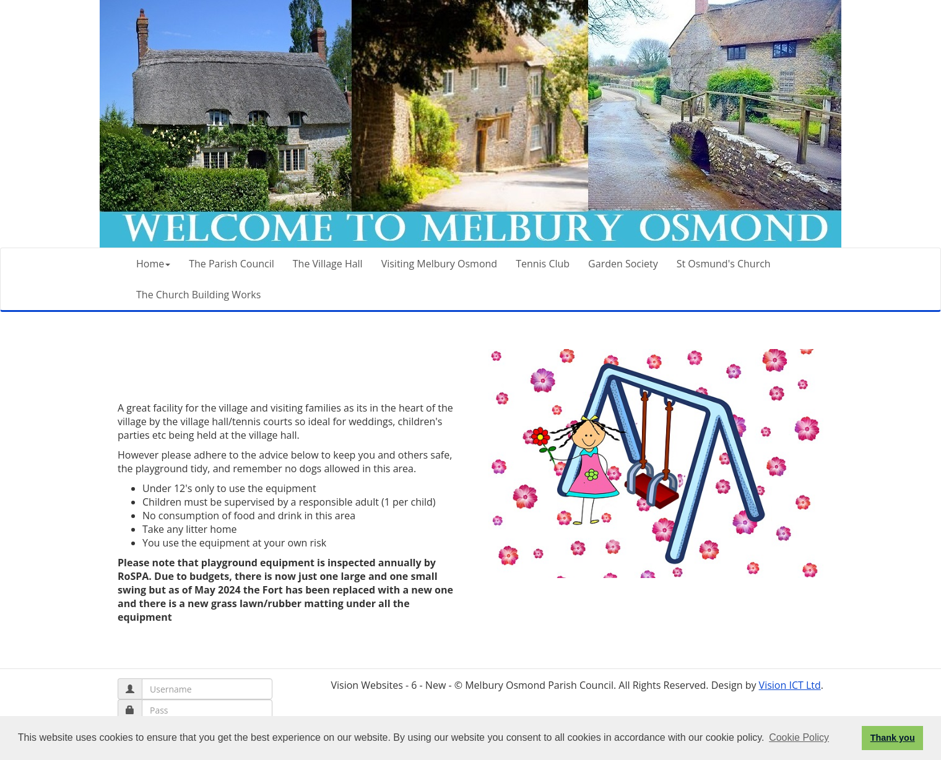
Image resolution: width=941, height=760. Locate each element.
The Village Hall (328, 263)
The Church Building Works (198, 294)
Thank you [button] (892, 738)
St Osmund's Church (724, 263)
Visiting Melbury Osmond (439, 263)
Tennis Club (543, 263)
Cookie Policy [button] (799, 737)
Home (153, 263)
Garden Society (623, 263)
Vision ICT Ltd (790, 685)
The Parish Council (231, 263)
